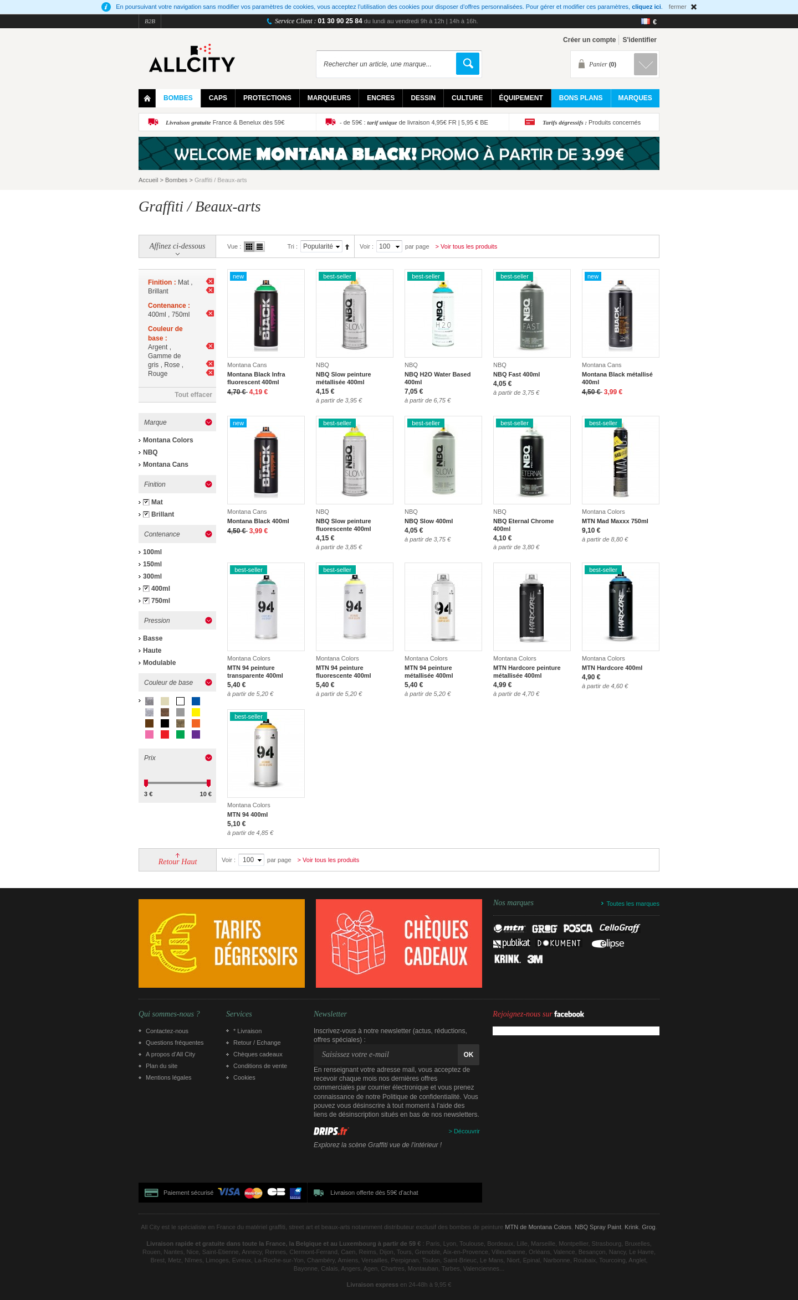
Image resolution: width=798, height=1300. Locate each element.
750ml (160, 600)
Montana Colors (168, 440)
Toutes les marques (633, 903)
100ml (152, 552)
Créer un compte (589, 40)
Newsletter (330, 1014)
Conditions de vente (260, 1065)
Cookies (244, 1077)
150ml (152, 564)
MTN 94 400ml (247, 814)
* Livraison (247, 1031)
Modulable (159, 662)
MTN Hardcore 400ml (612, 667)
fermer (678, 6)
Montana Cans (165, 464)
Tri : (292, 246)
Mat (157, 502)
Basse (152, 638)
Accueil (148, 180)
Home (147, 98)
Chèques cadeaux (258, 1054)
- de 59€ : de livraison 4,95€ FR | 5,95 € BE (414, 122)
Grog (648, 1227)
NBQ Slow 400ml (429, 521)
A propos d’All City (170, 1054)
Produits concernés (592, 122)
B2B (150, 21)
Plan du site (161, 1065)
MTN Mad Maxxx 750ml (615, 521)
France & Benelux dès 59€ (225, 122)
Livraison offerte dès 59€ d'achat (374, 1192)
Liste (259, 246)
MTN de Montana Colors (538, 1227)
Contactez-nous (167, 1031)
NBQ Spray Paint (598, 1227)
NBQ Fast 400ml (516, 374)
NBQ (150, 452)
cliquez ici (646, 6)
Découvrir (467, 1131)
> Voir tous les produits (467, 246)
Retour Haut (177, 862)
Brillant (162, 514)
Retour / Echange (257, 1042)
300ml (152, 576)
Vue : (234, 246)
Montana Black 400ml (258, 521)
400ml (160, 588)
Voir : (367, 246)
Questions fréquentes (175, 1042)
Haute (152, 650)
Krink (631, 1227)
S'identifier (639, 40)
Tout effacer (193, 395)
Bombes (176, 180)
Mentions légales (169, 1077)
